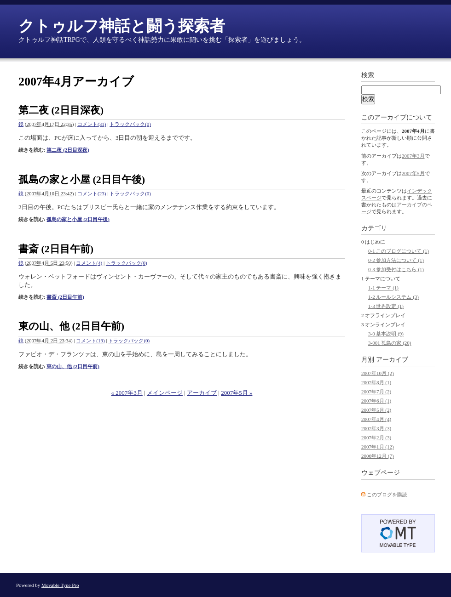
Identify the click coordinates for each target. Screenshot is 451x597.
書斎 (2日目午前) (55, 249)
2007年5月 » (236, 392)
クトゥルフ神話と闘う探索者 (121, 25)
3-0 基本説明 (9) (386, 333)
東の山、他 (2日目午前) (71, 326)
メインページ (165, 392)
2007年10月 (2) (377, 373)
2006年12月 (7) (377, 456)
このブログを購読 (387, 494)
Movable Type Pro (60, 585)
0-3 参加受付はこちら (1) (396, 269)
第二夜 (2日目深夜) (61, 110)
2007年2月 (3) (376, 437)
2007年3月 (413, 156)
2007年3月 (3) (376, 428)
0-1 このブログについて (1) (398, 251)
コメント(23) (91, 193)
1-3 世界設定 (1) (386, 306)
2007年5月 (413, 173)
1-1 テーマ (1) (383, 287)
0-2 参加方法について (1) (396, 260)
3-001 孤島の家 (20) (389, 343)
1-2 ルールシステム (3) (393, 297)
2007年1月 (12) (377, 446)
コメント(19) (90, 340)
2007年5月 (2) (376, 410)
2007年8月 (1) (376, 382)
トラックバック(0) (130, 124)
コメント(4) (89, 263)
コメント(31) (91, 124)
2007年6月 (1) (376, 401)
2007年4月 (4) (376, 419)
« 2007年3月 (127, 392)
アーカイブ (202, 392)
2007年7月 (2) (376, 391)
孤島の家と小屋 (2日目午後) (81, 179)
